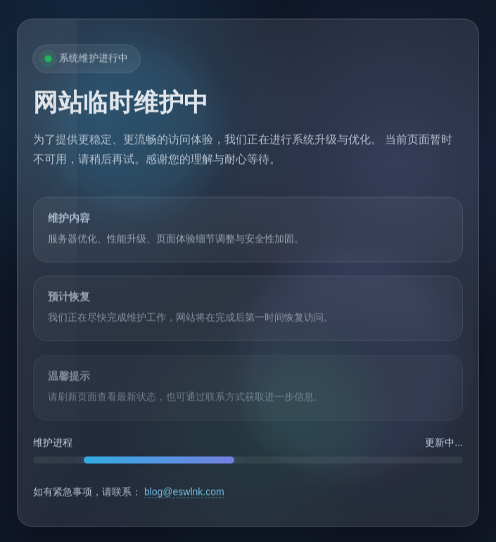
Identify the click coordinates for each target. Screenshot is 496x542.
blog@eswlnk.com (184, 492)
